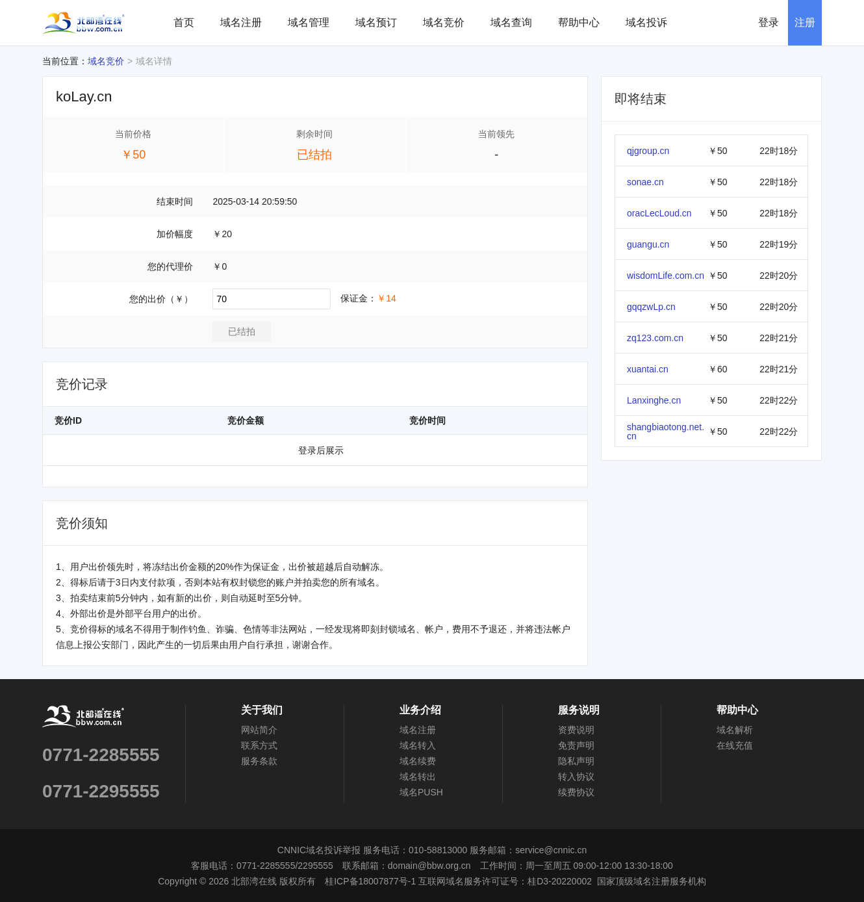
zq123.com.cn (655, 338)
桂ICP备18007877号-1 (370, 881)
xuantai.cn (647, 369)
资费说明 (576, 730)
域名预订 (376, 22)
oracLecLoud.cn (659, 213)
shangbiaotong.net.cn (665, 431)
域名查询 (511, 22)
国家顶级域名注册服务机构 (651, 881)
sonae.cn (645, 182)
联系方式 (259, 745)
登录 (768, 22)
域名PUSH (421, 792)
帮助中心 (579, 22)
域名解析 (735, 730)
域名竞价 (443, 22)
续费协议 (576, 792)
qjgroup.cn (648, 151)
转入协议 (576, 776)
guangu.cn (648, 244)
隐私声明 (576, 761)
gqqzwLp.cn (651, 307)
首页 (183, 22)
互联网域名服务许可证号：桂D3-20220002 (505, 881)
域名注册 (241, 22)
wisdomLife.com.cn (665, 275)
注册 (804, 22)
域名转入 (418, 745)
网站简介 (259, 730)
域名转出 (418, 776)
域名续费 (418, 761)
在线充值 (735, 745)
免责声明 (576, 745)
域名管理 (308, 22)
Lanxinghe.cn (654, 400)
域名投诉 (646, 22)
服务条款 (259, 761)
